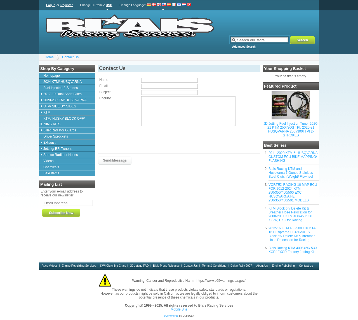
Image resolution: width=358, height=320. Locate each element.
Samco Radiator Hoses (60, 155)
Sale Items (51, 173)
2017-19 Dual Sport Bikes (62, 94)
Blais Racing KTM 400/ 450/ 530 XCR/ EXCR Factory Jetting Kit (292, 250)
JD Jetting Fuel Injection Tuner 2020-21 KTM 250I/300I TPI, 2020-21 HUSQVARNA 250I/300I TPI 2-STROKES (290, 129)
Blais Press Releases (166, 265)
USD (109, 5)
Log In (50, 5)
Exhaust (49, 143)
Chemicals (51, 167)
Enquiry (105, 98)
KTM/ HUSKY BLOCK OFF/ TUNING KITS (62, 121)
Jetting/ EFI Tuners (57, 149)
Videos (48, 161)
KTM (46, 112)
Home (49, 57)
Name (103, 80)
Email (103, 86)
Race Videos (50, 265)
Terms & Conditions (214, 265)
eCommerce (171, 315)
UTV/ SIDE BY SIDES (59, 106)
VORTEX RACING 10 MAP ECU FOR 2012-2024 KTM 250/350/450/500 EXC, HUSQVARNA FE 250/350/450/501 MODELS (292, 192)
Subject (104, 92)
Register (66, 5)
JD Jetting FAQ (139, 265)
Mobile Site (179, 309)
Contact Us (70, 57)
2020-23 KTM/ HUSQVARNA (65, 100)
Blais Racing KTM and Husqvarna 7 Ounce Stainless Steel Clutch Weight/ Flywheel (290, 173)
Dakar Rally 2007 (241, 265)
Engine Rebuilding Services (79, 265)
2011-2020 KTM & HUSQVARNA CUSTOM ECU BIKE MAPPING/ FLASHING (292, 157)
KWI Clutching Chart (113, 265)
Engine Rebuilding (283, 265)
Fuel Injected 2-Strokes (60, 88)
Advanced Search (244, 46)
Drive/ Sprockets (55, 136)
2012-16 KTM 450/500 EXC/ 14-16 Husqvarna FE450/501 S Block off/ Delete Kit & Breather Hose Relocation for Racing (292, 234)
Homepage (51, 76)
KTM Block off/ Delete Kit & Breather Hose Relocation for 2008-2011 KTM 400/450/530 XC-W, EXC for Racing (290, 214)
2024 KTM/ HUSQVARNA (62, 82)
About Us (262, 265)
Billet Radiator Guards (59, 130)
